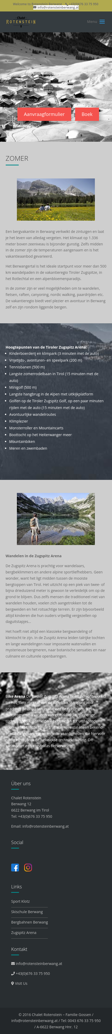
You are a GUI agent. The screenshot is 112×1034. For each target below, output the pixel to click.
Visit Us (19, 983)
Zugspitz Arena (23, 932)
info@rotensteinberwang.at (45, 826)
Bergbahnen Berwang (29, 922)
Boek (87, 114)
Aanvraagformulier (44, 114)
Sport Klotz (20, 901)
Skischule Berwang (27, 911)
